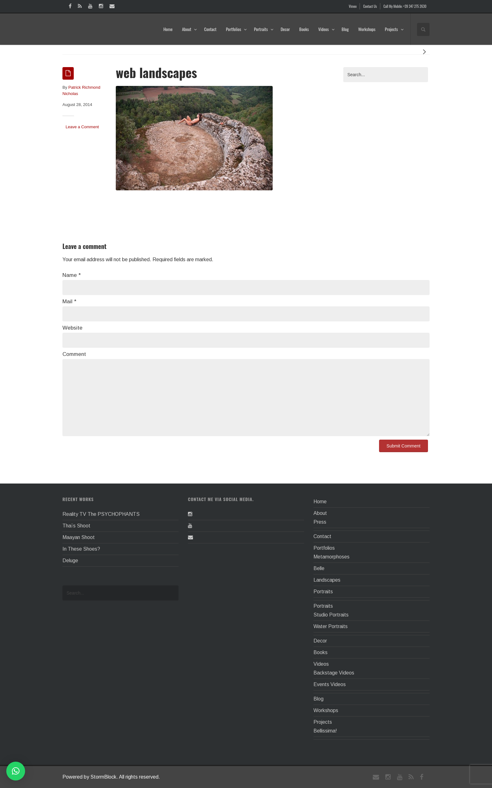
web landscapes (156, 72)
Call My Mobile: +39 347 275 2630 (404, 6)
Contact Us (370, 6)
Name (71, 275)
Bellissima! (325, 730)
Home (168, 29)
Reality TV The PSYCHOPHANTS (101, 514)
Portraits (264, 29)
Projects (394, 29)
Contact (210, 29)
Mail (69, 301)
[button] (15, 771)
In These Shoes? (81, 549)
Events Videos (329, 684)
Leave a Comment (82, 126)
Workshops (366, 29)
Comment (74, 354)
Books (304, 29)
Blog (345, 29)
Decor (285, 29)
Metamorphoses (331, 556)
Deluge (70, 560)
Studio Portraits (331, 614)
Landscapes (326, 580)
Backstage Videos (333, 672)
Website (72, 328)
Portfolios (236, 29)
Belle (318, 568)
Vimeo (353, 6)
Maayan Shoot (78, 537)
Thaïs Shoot (76, 525)
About (189, 29)
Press (319, 522)
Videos (326, 29)
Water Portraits (330, 626)
